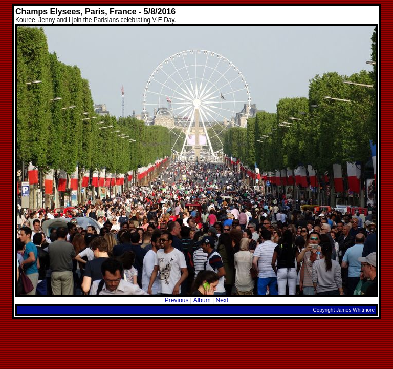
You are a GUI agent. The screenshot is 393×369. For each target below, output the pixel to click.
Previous (177, 300)
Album (202, 300)
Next (221, 300)
